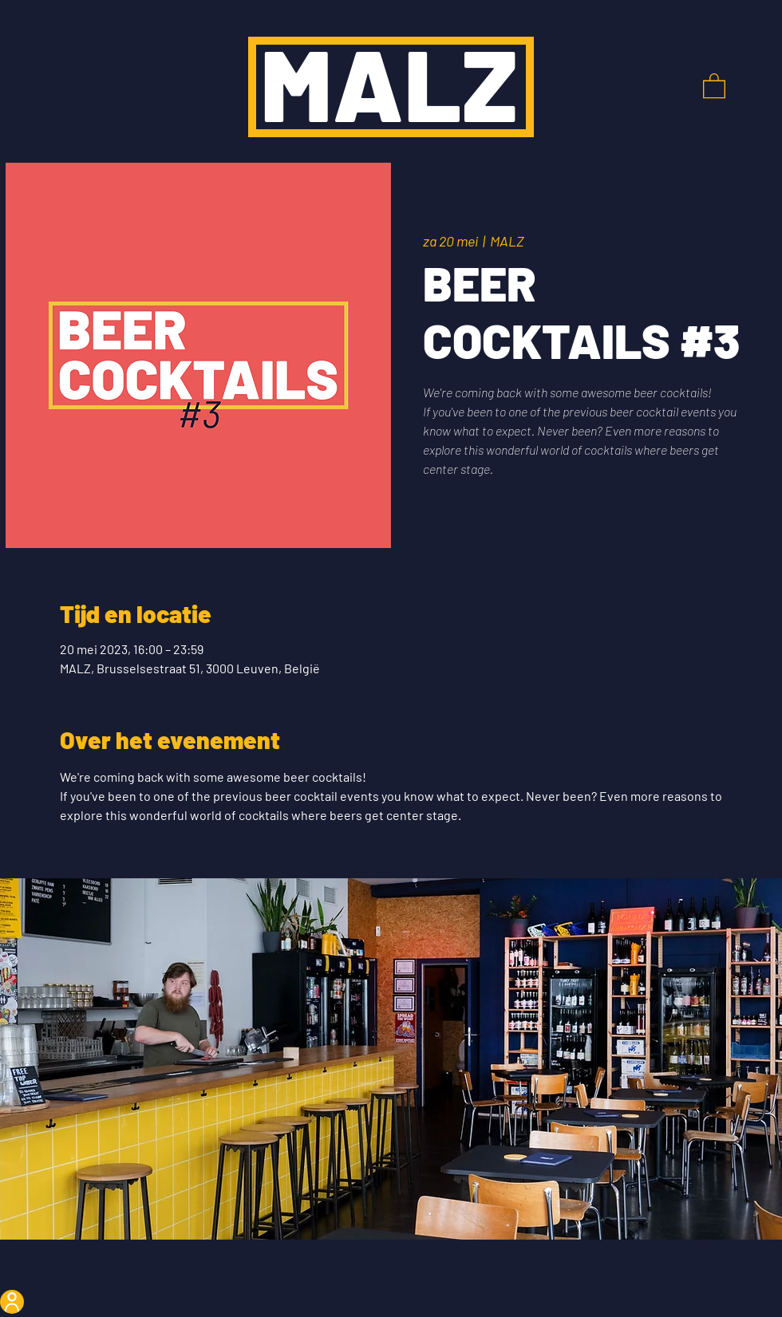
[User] (12, 1302)
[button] (714, 85)
